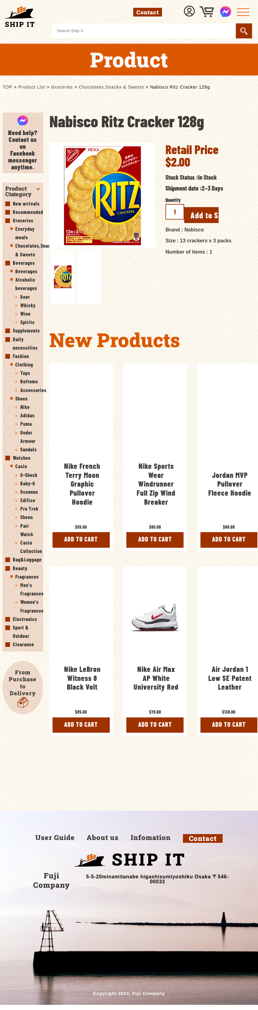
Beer (25, 297)
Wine (25, 314)
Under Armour (28, 437)
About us (103, 843)
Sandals (28, 449)
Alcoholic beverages (26, 284)
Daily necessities (25, 343)
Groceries (23, 220)
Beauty (20, 568)
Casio (21, 466)
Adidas (27, 415)
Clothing (24, 364)
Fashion (21, 356)
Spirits (27, 322)
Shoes (21, 398)
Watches (22, 458)
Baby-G (27, 483)
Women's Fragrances (30, 606)
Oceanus (29, 492)
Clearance (23, 644)
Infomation (151, 843)
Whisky (28, 305)
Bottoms (29, 381)
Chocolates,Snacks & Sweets (27, 250)
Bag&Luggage (26, 559)
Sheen (26, 517)
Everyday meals (25, 233)
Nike (25, 407)
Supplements (26, 330)
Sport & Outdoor (21, 631)
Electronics (25, 619)
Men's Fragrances (30, 589)
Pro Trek (29, 509)
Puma (26, 424)
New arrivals (26, 203)
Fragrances (27, 577)
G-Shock (29, 475)
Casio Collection (30, 547)
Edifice (27, 500)
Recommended (26, 212)
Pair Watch (26, 530)
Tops (25, 373)
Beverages (24, 263)
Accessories (30, 390)
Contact (203, 844)
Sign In (190, 12)
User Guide (55, 843)
